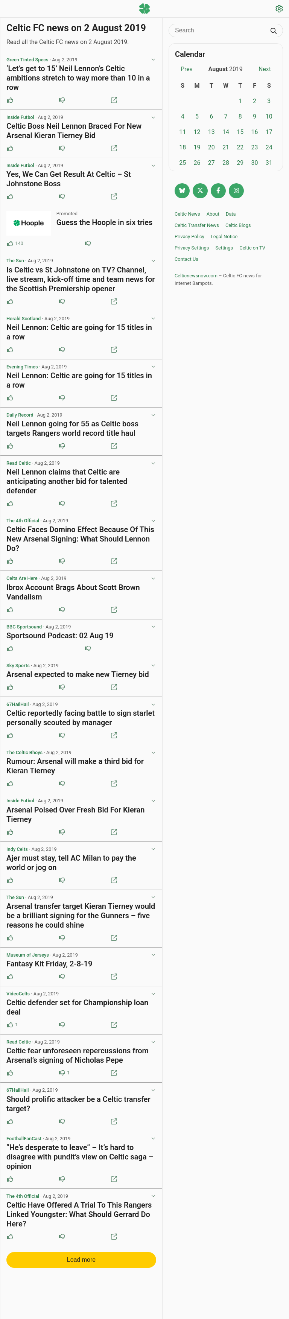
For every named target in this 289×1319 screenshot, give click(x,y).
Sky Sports (18, 665)
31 (269, 162)
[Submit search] (274, 31)
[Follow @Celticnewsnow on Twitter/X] (200, 191)
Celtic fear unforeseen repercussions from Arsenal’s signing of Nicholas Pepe (77, 1055)
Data (231, 214)
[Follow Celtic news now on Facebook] (218, 191)
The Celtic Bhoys (24, 752)
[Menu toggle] (10, 9)
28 (225, 162)
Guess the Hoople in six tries (104, 222)
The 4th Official (22, 520)
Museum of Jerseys (27, 955)
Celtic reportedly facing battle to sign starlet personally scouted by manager (80, 718)
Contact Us (186, 259)
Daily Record (19, 415)
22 (240, 147)
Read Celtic (18, 463)
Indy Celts (17, 849)
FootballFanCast (23, 1138)
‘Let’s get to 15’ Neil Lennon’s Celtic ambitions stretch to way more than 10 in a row (78, 78)
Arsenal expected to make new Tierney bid (77, 674)
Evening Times (22, 367)
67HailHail (17, 704)
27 (211, 162)
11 (182, 131)
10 (269, 116)
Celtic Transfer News (197, 225)
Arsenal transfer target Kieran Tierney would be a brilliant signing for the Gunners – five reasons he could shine (80, 916)
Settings (224, 248)
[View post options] (153, 60)
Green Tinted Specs (27, 59)
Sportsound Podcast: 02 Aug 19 (60, 635)
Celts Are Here (22, 578)
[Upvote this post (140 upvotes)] (10, 243)
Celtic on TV (252, 248)
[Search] (220, 30)
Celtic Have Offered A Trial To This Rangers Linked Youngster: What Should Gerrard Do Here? (79, 1214)
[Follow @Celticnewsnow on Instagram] (236, 191)
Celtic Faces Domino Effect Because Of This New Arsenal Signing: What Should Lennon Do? (80, 539)
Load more (81, 1260)
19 (196, 147)
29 (240, 162)
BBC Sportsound (24, 627)
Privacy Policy (189, 236)
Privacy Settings (192, 248)
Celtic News (187, 214)
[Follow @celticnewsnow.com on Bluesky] (182, 191)
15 (240, 131)
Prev (187, 69)
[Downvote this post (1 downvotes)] (62, 1072)
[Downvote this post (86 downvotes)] (88, 243)
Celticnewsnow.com (196, 275)
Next (265, 69)
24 (269, 147)
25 (182, 162)
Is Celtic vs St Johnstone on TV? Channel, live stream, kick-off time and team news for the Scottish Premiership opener (80, 279)
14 (225, 131)
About (213, 214)
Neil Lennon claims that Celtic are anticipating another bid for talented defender (67, 481)
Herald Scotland (23, 318)
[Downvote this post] (62, 100)
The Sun (15, 260)
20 (211, 147)
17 (269, 131)
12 (196, 131)
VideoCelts (18, 993)
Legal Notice (224, 236)
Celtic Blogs (238, 225)
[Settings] (279, 9)
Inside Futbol (20, 117)
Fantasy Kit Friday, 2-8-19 (49, 963)
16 (254, 131)
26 (196, 162)
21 (225, 147)
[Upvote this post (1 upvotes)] (10, 1024)
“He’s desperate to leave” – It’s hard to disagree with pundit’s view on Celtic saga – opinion (79, 1157)
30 (254, 162)
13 (211, 131)
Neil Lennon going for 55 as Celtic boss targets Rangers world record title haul (72, 428)
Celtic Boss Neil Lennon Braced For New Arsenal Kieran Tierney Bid (73, 131)
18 (182, 147)
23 (254, 147)
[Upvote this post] (10, 100)
